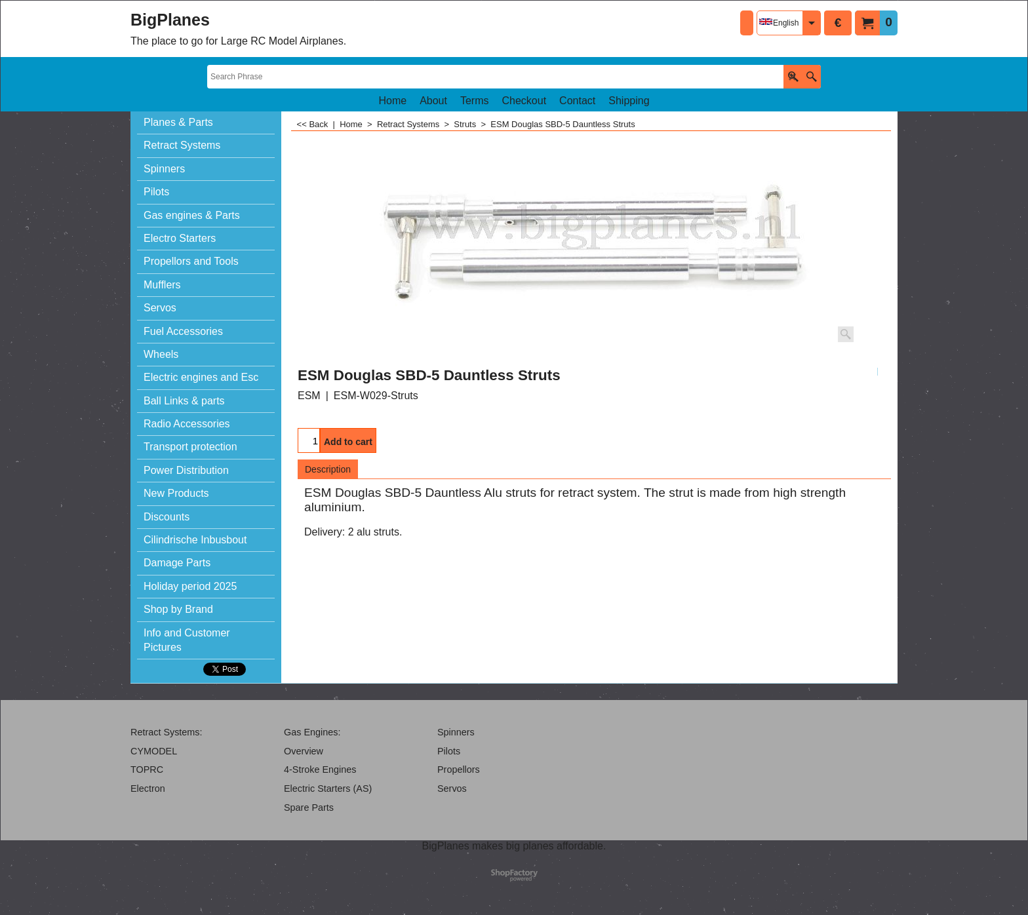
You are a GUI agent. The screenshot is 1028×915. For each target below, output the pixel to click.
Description (328, 469)
